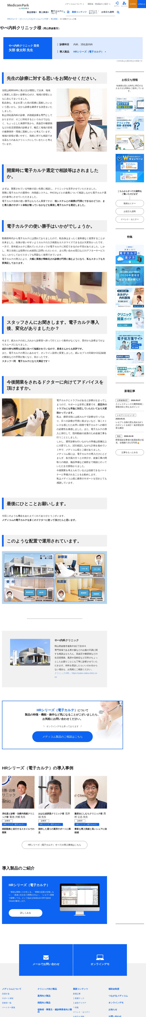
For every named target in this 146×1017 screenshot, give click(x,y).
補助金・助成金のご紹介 (98, 4)
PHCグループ (12, 19)
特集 (77, 1007)
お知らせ (112, 1009)
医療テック (79, 998)
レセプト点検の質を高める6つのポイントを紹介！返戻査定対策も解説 (130, 425)
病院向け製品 (44, 1003)
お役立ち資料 (107, 12)
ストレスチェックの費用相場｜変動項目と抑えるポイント (130, 405)
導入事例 (54, 19)
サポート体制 (7, 998)
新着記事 (77, 994)
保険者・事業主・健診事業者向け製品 (55, 1010)
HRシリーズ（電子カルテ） (88, 51)
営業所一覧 (6, 1003)
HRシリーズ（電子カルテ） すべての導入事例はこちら (54, 845)
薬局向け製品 (44, 996)
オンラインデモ (116, 1003)
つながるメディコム (118, 996)
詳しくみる (25, 913)
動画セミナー (130, 203)
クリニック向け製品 (47, 989)
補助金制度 (113, 989)
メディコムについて (73, 4)
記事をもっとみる (130, 452)
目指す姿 (6, 994)
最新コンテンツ (79, 12)
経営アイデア (80, 1003)
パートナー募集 (8, 1007)
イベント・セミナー (94, 12)
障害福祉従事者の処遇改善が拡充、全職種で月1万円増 (130, 441)
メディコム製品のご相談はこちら (62, 736)
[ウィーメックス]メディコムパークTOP (34, 19)
